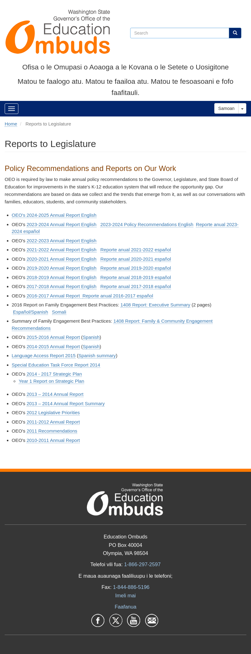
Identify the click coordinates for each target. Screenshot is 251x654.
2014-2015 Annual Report (53, 346)
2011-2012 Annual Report (53, 421)
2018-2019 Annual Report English (61, 277)
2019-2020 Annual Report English (61, 268)
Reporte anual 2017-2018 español (135, 286)
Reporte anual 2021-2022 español (135, 249)
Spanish (91, 337)
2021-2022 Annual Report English (61, 249)
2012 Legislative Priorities (53, 412)
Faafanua (125, 606)
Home (11, 123)
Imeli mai (125, 595)
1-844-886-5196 (131, 587)
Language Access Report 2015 (44, 355)
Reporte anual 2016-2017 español (118, 295)
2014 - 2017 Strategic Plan (54, 374)
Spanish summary (97, 355)
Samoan (226, 108)
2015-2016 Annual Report (53, 337)
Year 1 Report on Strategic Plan (51, 381)
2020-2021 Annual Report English (61, 259)
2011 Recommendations (51, 431)
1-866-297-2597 (142, 564)
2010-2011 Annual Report (53, 440)
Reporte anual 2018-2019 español (135, 277)
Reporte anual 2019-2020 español (135, 268)
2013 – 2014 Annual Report (54, 394)
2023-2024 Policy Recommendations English (146, 224)
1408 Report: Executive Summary (155, 304)
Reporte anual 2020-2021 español (135, 259)
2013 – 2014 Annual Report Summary (65, 403)
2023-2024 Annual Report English (61, 224)
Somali (59, 312)
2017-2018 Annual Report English (61, 286)
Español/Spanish (30, 312)
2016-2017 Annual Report (54, 295)
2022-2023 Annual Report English (61, 240)
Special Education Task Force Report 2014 (56, 364)
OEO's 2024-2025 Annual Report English (54, 215)
